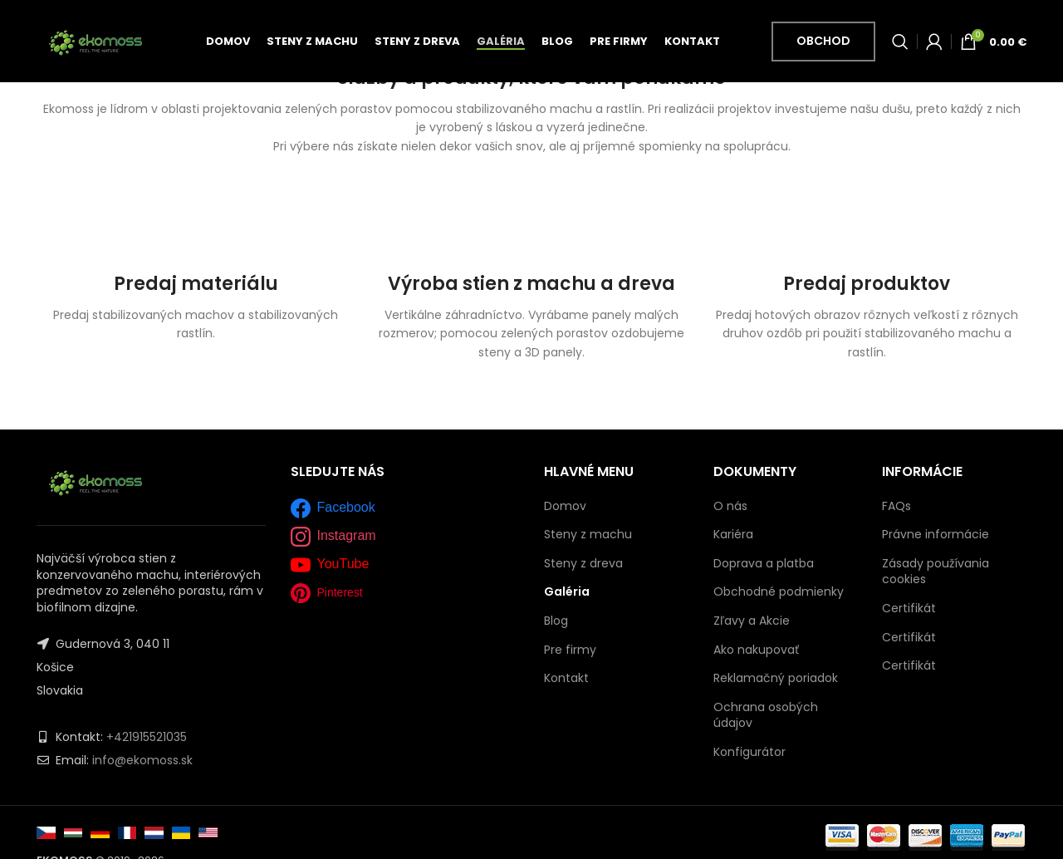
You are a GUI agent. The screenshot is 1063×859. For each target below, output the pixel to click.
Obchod (823, 43)
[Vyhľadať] (900, 44)
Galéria (567, 592)
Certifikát (909, 608)
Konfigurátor (749, 752)
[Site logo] (95, 42)
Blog (556, 621)
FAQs (896, 506)
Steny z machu (588, 534)
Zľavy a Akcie (751, 620)
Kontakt (566, 678)
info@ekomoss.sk (142, 760)
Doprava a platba (763, 563)
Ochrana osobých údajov (765, 715)
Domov (565, 506)
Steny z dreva (583, 564)
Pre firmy (570, 650)
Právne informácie (935, 534)
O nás (730, 506)
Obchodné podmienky (778, 591)
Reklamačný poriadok (775, 678)
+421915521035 (146, 737)
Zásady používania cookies (935, 571)
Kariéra (733, 534)
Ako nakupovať (756, 649)
